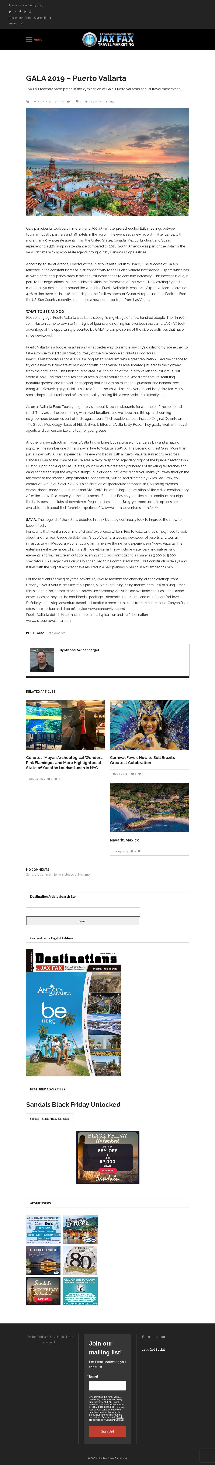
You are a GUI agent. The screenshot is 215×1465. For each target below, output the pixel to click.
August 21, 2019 (41, 101)
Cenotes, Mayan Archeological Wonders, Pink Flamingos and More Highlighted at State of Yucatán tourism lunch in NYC (64, 762)
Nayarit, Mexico (124, 840)
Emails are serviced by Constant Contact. (106, 1418)
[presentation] (50, 1118)
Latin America (56, 633)
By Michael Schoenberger (79, 650)
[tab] (50, 1118)
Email (93, 1376)
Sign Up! (107, 1431)
